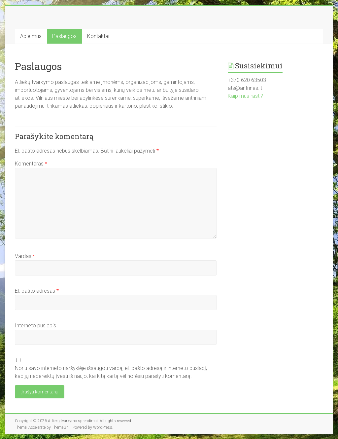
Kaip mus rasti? (245, 96)
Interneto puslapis (35, 325)
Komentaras (31, 164)
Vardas (25, 256)
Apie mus (31, 36)
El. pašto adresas (37, 291)
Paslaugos (64, 36)
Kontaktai (98, 36)
